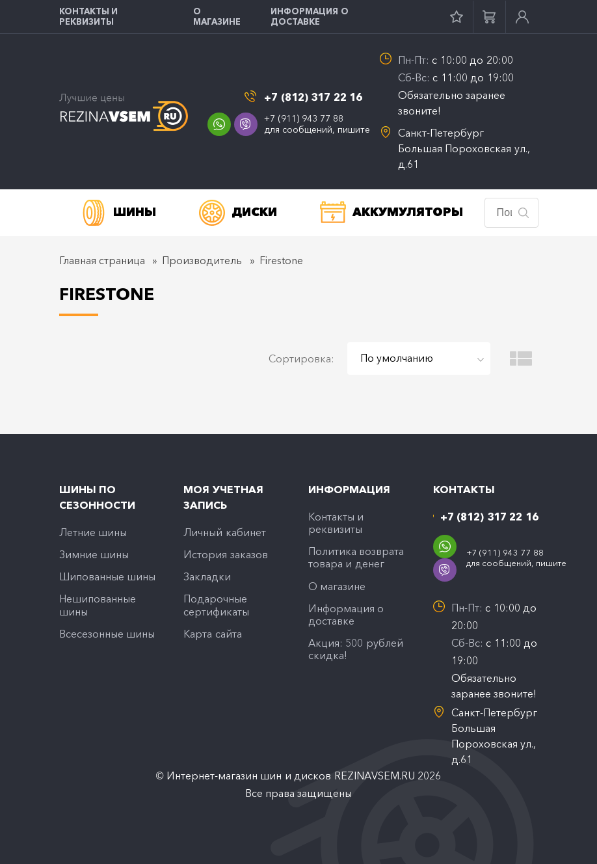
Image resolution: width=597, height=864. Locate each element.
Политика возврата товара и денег (356, 557)
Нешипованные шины (97, 604)
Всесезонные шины (107, 633)
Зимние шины (94, 554)
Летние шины (93, 532)
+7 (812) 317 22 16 (313, 97)
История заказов (225, 554)
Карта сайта (212, 633)
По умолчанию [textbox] (396, 357)
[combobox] (418, 358)
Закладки (207, 576)
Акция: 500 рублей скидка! (355, 649)
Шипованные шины (107, 576)
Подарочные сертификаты (216, 604)
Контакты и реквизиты (88, 16)
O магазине (217, 16)
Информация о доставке (310, 16)
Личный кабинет (224, 532)
